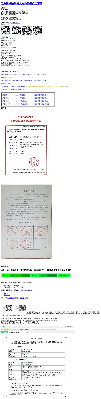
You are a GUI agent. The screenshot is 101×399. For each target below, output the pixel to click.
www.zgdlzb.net (17, 80)
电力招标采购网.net (21, 101)
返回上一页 (7, 295)
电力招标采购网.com (21, 98)
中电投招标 (52, 275)
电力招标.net (5, 101)
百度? (22, 298)
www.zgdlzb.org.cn (40, 80)
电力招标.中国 (6, 104)
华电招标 (65, 275)
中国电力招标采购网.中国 (41, 104)
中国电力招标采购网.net (41, 98)
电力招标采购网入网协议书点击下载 (21, 3)
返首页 (6, 293)
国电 (61, 275)
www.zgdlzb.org (28, 80)
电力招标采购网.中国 (22, 104)
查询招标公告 (16, 275)
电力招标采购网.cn (21, 95)
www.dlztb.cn (40, 74)
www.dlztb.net (16, 74)
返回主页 (5, 275)
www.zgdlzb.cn (6, 80)
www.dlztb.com (6, 74)
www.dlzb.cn (4, 86)
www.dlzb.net (12, 86)
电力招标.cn (5, 95)
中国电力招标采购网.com (41, 101)
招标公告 (11, 298)
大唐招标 (43, 275)
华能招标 (34, 275)
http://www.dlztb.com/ (26, 290)
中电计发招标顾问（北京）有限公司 (15, 11)
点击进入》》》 (15, 23)
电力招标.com (5, 98)
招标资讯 (26, 275)
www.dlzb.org (21, 86)
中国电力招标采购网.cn (40, 95)
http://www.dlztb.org (28, 74)
